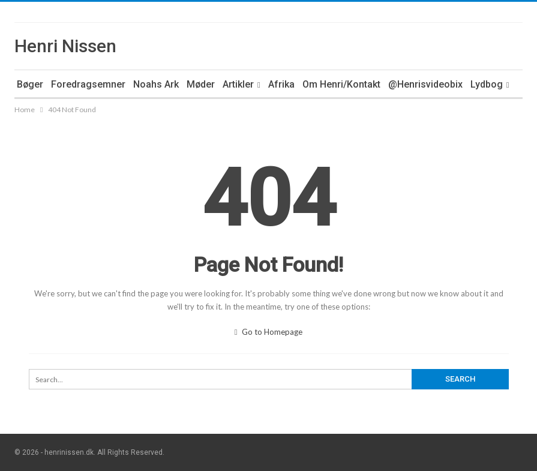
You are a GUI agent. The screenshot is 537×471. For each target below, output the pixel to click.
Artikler (238, 84)
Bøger (30, 84)
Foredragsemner (88, 84)
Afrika (281, 84)
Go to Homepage (269, 332)
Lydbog (486, 84)
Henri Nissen (65, 45)
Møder (201, 84)
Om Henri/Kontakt (341, 84)
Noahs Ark (156, 84)
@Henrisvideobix (425, 84)
